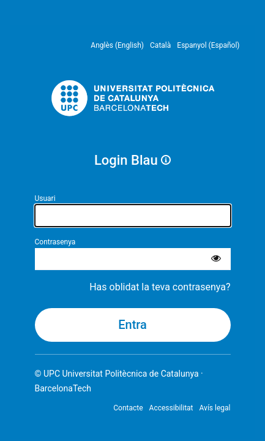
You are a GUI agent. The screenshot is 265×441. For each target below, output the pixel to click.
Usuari (45, 198)
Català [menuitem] (160, 45)
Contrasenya (55, 242)
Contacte (128, 408)
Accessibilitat (171, 408)
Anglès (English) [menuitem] (117, 45)
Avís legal (215, 408)
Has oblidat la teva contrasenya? (159, 287)
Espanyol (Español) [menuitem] (208, 45)
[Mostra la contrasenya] (216, 259)
